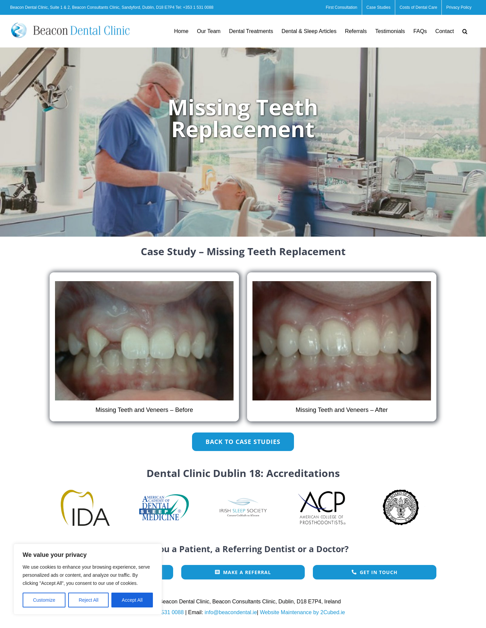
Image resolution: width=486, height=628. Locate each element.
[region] (88, 579)
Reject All (88, 600)
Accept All (132, 600)
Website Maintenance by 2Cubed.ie (302, 612)
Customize (44, 600)
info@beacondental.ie (231, 612)
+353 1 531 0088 (198, 7)
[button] (464, 31)
